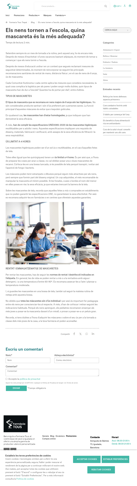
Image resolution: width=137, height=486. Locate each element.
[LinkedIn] (93, 334)
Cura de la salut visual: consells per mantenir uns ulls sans (116, 131)
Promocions (71, 436)
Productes (34, 15)
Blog (33, 22)
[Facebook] (74, 334)
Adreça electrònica (64, 355)
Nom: (9, 355)
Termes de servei (72, 383)
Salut (105, 74)
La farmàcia (108, 68)
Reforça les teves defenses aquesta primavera (115, 98)
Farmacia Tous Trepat (18, 22)
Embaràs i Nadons (110, 62)
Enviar (16, 388)
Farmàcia (60, 15)
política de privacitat (30, 379)
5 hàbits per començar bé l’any (116, 114)
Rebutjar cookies (101, 470)
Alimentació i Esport (111, 50)
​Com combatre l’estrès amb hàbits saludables (115, 107)
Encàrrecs (60, 436)
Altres (105, 80)
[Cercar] (72, 6)
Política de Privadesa (49, 383)
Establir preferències (115, 459)
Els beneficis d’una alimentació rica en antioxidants (116, 122)
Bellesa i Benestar (110, 56)
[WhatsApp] (87, 334)
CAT (117, 6)
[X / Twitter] (80, 334)
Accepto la (23, 379)
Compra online (49, 439)
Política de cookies (25, 479)
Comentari (11, 367)
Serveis (45, 436)
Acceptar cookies (87, 459)
